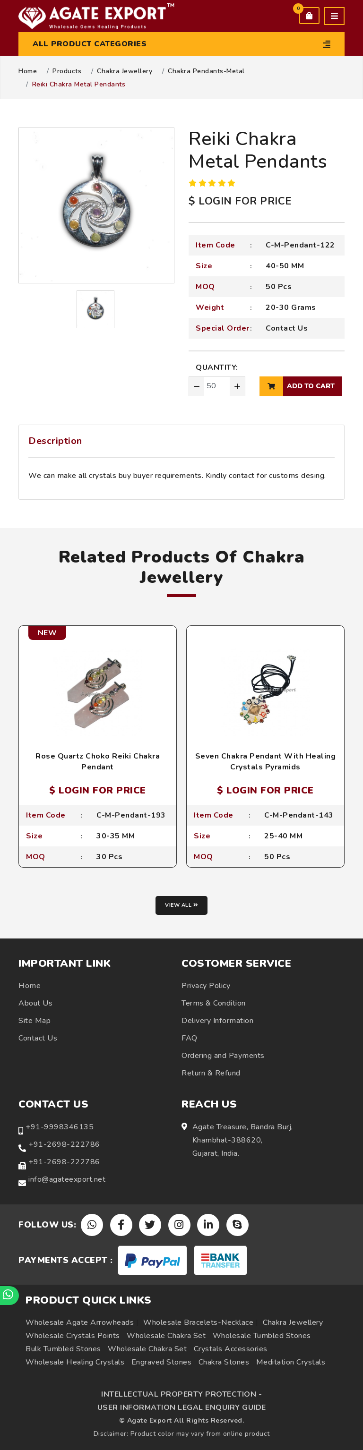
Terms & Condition (214, 1003)
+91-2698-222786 (64, 1144)
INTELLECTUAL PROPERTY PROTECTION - (181, 1394)
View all (181, 905)
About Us (35, 1003)
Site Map (34, 1020)
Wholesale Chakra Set (166, 1336)
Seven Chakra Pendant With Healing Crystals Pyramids (265, 761)
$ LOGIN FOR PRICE (240, 201)
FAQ (190, 1038)
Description (55, 441)
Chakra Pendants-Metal (206, 71)
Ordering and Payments (223, 1055)
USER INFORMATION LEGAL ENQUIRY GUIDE (181, 1407)
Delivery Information (217, 1020)
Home (27, 71)
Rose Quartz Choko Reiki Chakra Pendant (97, 761)
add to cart (297, 386)
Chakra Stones (224, 1362)
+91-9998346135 (60, 1127)
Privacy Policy (206, 986)
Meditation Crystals (291, 1362)
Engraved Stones (161, 1362)
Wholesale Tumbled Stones (262, 1336)
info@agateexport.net (66, 1179)
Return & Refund (211, 1073)
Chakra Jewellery (124, 71)
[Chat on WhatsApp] (9, 1295)
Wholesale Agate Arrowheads (80, 1322)
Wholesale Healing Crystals (75, 1362)
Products (66, 71)
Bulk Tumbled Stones (63, 1349)
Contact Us (287, 328)
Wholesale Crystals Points (73, 1336)
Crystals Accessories (231, 1349)
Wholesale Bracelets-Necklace (198, 1322)
